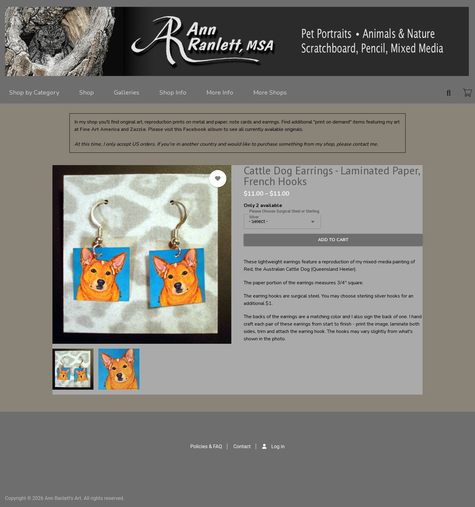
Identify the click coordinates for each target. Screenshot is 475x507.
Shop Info (172, 92)
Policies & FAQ (206, 446)
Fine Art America (100, 129)
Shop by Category (34, 92)
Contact (242, 446)
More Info (219, 92)
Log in (278, 446)
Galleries (126, 92)
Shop (86, 92)
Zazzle (138, 129)
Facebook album (202, 129)
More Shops (270, 92)
